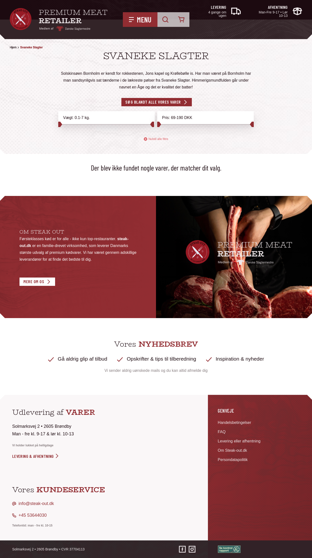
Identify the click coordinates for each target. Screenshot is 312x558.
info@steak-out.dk (36, 503)
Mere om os (33, 281)
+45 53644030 (33, 515)
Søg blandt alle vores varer (153, 102)
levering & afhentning (35, 456)
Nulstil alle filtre (156, 139)
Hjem (13, 47)
